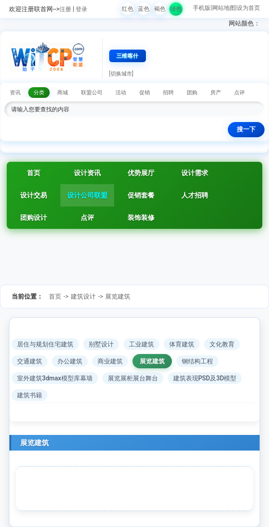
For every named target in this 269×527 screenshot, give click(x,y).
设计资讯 (87, 173)
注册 (65, 9)
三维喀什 (127, 56)
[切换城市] (121, 74)
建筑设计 (83, 296)
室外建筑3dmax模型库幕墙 (55, 378)
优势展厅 (141, 173)
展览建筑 (117, 296)
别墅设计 (101, 344)
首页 (33, 173)
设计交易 (33, 195)
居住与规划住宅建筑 (45, 344)
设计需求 (194, 173)
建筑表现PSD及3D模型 (205, 378)
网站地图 (223, 7)
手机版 (201, 7)
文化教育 (222, 344)
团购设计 (33, 218)
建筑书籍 (29, 395)
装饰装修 (141, 218)
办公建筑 (69, 361)
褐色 (160, 8)
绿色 (176, 8)
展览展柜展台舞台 (133, 378)
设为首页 (248, 7)
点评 (87, 218)
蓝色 (143, 8)
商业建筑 (110, 361)
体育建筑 (181, 344)
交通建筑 (29, 361)
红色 (127, 8)
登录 (81, 9)
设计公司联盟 (87, 195)
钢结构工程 (197, 361)
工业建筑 (141, 344)
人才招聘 (194, 195)
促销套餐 (141, 195)
